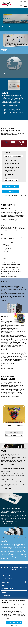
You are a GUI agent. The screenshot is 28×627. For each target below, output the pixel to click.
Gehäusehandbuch (7, 558)
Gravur (19, 112)
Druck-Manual (11, 365)
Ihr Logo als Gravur (12, 485)
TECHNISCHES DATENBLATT (10, 186)
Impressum (4, 618)
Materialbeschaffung (12, 276)
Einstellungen (14, 625)
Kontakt (11, 368)
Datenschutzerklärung (12, 618)
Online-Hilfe (11, 273)
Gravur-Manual (19, 481)
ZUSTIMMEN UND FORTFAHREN (14, 623)
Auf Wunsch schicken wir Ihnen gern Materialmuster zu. (14, 195)
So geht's (3, 300)
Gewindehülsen (13, 111)
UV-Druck (6, 113)
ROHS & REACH (10, 191)
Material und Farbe (8, 108)
